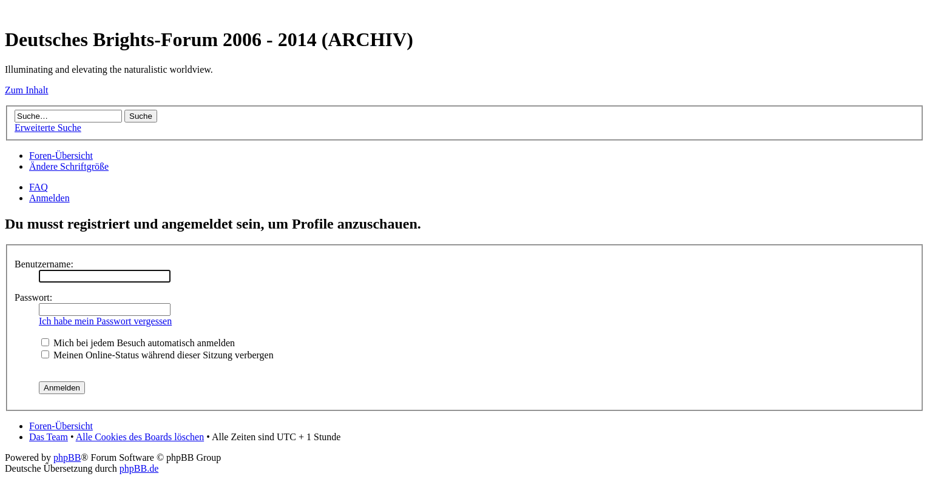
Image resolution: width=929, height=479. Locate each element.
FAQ (38, 187)
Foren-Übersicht (61, 155)
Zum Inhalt (27, 90)
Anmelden (49, 198)
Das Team (48, 437)
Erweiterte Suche (48, 127)
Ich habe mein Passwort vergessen (105, 321)
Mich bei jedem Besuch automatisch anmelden (138, 343)
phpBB (67, 457)
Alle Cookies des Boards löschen (140, 437)
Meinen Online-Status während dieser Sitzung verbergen (157, 355)
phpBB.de (139, 468)
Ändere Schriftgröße (69, 166)
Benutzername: (44, 264)
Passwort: (33, 297)
